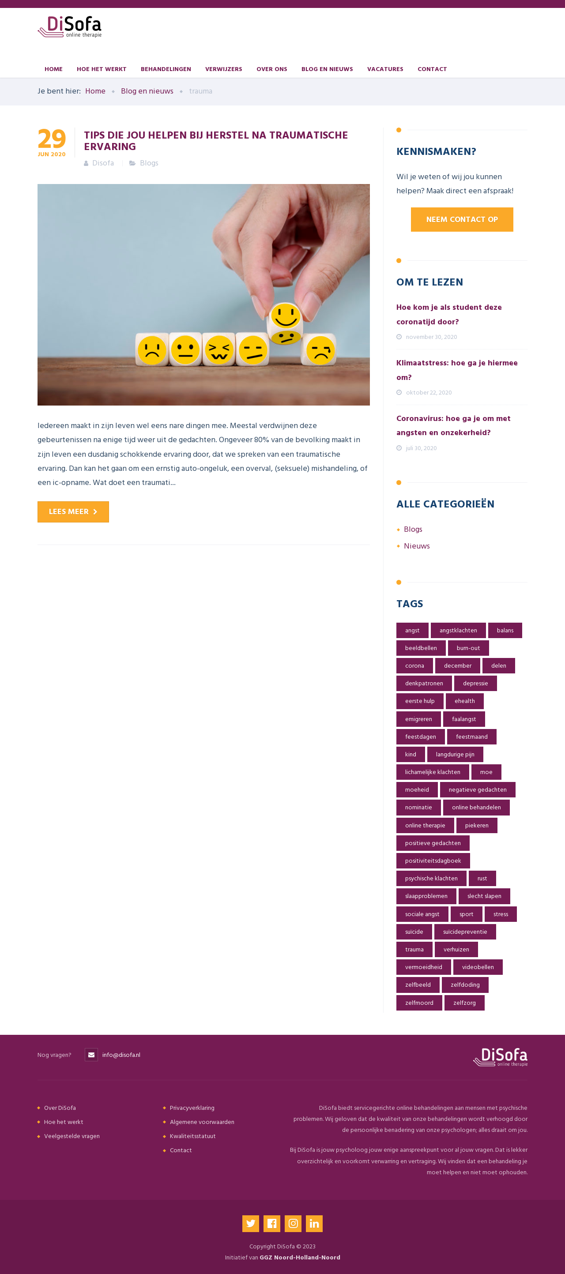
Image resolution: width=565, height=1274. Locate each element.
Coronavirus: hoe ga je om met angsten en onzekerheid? (453, 425)
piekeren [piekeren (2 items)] (477, 825)
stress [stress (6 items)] (500, 914)
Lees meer (69, 511)
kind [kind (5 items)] (410, 754)
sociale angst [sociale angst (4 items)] (422, 914)
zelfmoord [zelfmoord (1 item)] (419, 1003)
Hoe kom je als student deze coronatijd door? (449, 314)
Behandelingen (166, 68)
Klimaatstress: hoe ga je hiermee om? (457, 370)
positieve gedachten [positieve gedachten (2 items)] (433, 843)
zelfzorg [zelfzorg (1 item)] (464, 1003)
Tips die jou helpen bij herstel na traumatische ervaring (216, 140)
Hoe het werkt (102, 68)
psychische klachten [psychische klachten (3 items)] (431, 878)
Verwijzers (223, 68)
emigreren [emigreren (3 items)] (418, 719)
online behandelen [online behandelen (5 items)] (476, 807)
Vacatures (385, 68)
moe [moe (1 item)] (486, 772)
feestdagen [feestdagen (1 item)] (420, 737)
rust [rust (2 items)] (482, 878)
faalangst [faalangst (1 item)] (464, 719)
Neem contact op (462, 219)
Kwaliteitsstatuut (193, 1136)
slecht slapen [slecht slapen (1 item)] (484, 896)
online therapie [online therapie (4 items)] (425, 825)
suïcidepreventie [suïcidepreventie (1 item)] (465, 932)
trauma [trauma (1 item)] (414, 949)
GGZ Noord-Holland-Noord (300, 1257)
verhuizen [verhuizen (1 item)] (456, 949)
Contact (432, 68)
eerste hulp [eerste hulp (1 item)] (420, 701)
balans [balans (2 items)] (505, 630)
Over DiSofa (60, 1108)
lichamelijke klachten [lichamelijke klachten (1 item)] (432, 772)
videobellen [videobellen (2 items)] (478, 967)
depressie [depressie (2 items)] (475, 683)
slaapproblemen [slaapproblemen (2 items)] (426, 896)
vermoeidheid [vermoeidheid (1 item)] (423, 967)
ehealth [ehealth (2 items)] (465, 701)
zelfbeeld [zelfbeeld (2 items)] (418, 985)
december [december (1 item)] (457, 666)
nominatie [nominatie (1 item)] (418, 807)
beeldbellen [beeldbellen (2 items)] (421, 648)
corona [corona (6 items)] (414, 666)
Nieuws (417, 546)
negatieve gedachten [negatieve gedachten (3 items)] (478, 790)
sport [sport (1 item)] (467, 914)
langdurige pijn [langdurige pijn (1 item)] (455, 754)
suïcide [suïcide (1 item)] (414, 932)
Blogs (149, 163)
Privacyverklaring (192, 1108)
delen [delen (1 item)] (498, 666)
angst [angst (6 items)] (412, 630)
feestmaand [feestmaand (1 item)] (472, 737)
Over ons (271, 68)
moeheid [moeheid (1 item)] (417, 790)
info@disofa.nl (121, 1055)
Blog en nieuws (327, 68)
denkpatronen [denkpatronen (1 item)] (424, 683)
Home (54, 68)
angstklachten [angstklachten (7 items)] (458, 630)
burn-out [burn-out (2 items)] (468, 648)
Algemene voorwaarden (202, 1122)
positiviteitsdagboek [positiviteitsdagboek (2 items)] (433, 861)
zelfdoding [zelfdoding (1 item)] (465, 985)
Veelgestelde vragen (72, 1136)
